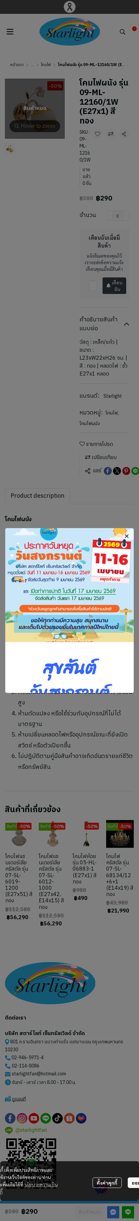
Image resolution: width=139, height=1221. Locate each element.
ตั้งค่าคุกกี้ (107, 1183)
